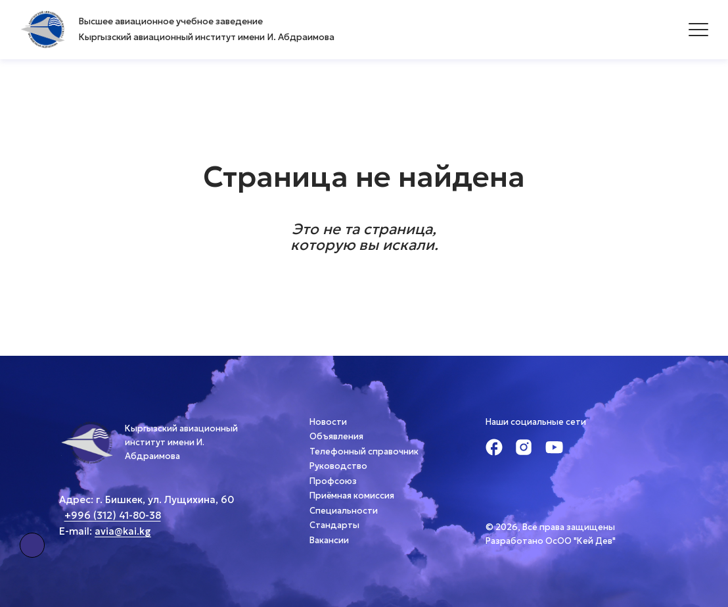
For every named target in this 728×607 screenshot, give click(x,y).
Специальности (343, 510)
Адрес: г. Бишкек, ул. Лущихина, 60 (146, 499)
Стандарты (334, 525)
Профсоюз (333, 481)
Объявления (336, 436)
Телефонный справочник (364, 451)
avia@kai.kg (123, 531)
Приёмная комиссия (351, 495)
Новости (328, 421)
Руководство (338, 466)
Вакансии (329, 540)
